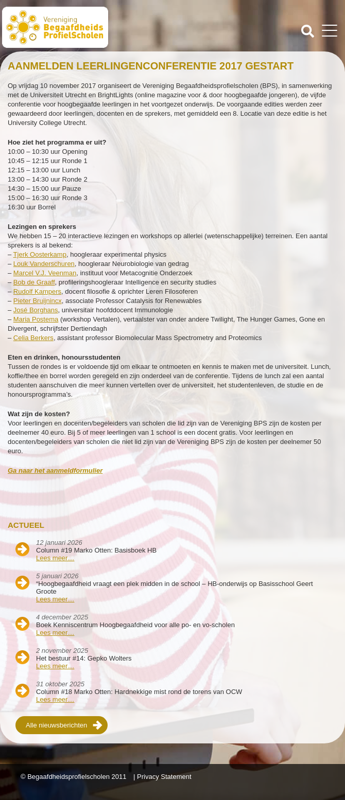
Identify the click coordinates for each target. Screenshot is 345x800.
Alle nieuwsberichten (56, 725)
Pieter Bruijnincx (37, 301)
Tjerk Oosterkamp (39, 254)
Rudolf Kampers (37, 291)
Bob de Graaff (34, 282)
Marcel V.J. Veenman (44, 273)
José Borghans (35, 310)
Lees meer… (55, 558)
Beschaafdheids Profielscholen (88, 27)
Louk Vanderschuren (44, 264)
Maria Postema (35, 319)
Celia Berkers (33, 338)
